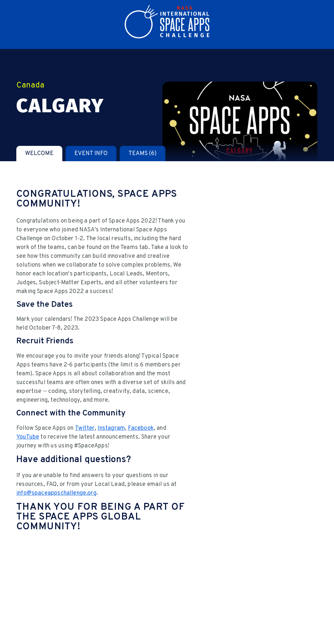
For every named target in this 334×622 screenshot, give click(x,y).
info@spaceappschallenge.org (56, 493)
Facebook (140, 428)
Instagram (111, 428)
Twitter (85, 428)
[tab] (39, 153)
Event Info (91, 153)
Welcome (39, 153)
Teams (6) (143, 153)
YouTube (27, 437)
